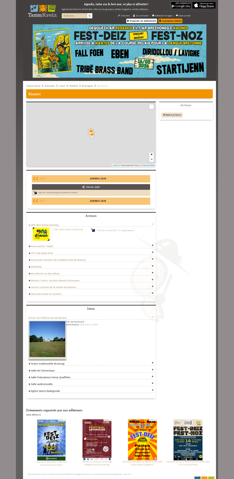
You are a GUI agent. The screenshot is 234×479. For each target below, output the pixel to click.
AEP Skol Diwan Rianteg (45, 224)
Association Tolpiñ (42, 246)
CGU (65, 474)
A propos (32, 474)
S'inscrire (124, 15)
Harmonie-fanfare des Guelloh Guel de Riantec (58, 259)
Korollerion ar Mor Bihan (45, 273)
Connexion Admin (170, 20)
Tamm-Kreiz (33, 85)
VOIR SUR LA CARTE (89, 324)
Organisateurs (127, 230)
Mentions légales (75, 474)
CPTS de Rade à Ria (42, 253)
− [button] (152, 159)
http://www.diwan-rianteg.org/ (68, 229)
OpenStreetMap (148, 165)
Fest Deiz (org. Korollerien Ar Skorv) (62, 192)
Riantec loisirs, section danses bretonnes (55, 280)
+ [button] (152, 154)
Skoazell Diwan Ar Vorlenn (46, 293)
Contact (50, 474)
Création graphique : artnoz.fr (118, 474)
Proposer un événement (94, 474)
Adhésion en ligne (162, 15)
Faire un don (183, 15)
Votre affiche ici (33, 414)
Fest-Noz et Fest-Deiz (107, 230)
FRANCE (73, 85)
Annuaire (50, 85)
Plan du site (41, 474)
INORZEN (36, 266)
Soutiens (58, 474)
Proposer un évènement (141, 20)
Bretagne (87, 85)
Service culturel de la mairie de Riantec (53, 287)
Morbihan (102, 85)
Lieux (62, 85)
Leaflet (115, 165)
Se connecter (141, 15)
